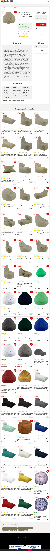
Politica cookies (36, 542)
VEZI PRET (41, 24)
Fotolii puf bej (5, 527)
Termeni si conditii (13, 542)
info (15, 133)
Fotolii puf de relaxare (27, 527)
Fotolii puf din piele (23, 530)
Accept (30, 550)
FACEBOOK (21, 538)
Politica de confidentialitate (25, 542)
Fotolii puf (5, 7)
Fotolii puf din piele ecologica (9, 530)
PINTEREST (28, 538)
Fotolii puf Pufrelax (13, 7)
